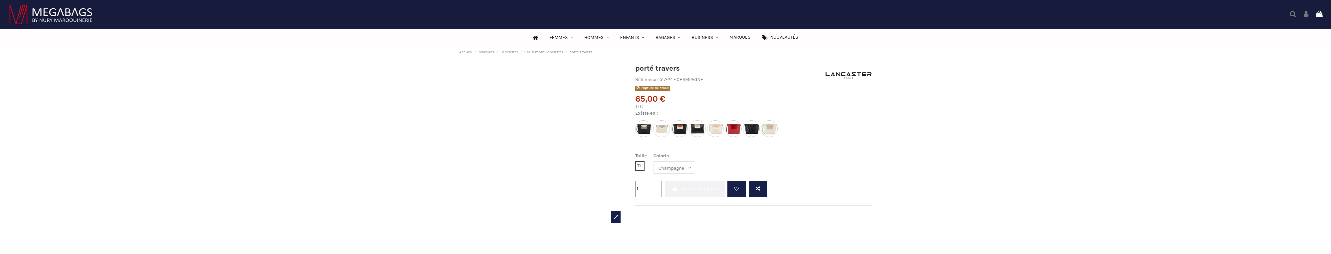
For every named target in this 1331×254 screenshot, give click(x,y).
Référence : (646, 79)
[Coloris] (674, 167)
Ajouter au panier (695, 189)
